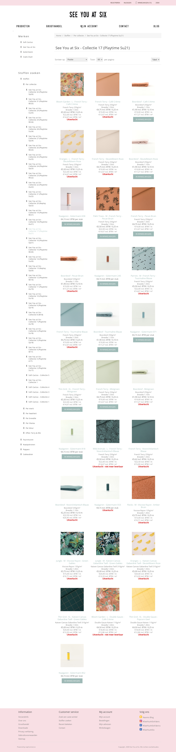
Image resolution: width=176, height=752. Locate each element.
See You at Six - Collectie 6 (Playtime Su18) (37, 331)
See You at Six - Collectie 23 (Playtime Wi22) (38, 175)
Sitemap (21, 739)
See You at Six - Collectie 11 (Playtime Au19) (38, 287)
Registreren (115, 3)
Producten (22, 26)
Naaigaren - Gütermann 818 (72, 449)
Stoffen (67, 35)
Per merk (30, 408)
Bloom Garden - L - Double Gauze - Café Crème (108, 618)
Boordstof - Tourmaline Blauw (108, 332)
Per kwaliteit (31, 413)
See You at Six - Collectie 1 (35, 381)
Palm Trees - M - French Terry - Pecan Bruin (107, 217)
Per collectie (79, 35)
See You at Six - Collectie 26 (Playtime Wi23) (38, 147)
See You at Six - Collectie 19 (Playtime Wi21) (38, 212)
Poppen (26, 449)
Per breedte (31, 418)
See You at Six (29, 47)
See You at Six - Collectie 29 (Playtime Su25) (38, 110)
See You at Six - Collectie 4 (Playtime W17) (37, 349)
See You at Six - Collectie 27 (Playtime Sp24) (38, 138)
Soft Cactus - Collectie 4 (39, 387)
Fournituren (28, 440)
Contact (124, 26)
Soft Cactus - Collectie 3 (39, 392)
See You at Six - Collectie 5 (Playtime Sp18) (37, 340)
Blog (157, 26)
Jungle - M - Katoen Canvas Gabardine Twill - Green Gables (107, 562)
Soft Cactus (28, 42)
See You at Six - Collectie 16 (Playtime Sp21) (38, 240)
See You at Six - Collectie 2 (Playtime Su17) (37, 368)
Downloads (23, 728)
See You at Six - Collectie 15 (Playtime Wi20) (38, 249)
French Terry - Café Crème (107, 101)
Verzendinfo (23, 717)
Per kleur (30, 428)
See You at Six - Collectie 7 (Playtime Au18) (37, 322)
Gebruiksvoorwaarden (27, 735)
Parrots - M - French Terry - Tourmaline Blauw (143, 277)
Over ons (22, 720)
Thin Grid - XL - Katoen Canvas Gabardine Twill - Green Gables (72, 618)
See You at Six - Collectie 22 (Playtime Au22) (38, 185)
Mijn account (89, 26)
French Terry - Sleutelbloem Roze (108, 159)
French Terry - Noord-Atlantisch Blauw (143, 450)
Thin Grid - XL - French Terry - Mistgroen (72, 390)
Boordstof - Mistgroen (143, 389)
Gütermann (28, 52)
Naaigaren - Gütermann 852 (72, 673)
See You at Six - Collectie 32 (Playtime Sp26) (38, 92)
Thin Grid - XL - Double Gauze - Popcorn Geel (143, 618)
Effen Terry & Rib (33, 433)
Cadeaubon (28, 454)
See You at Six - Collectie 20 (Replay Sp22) (37, 203)
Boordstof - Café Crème (143, 101)
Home (58, 35)
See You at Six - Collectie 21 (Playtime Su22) (38, 194)
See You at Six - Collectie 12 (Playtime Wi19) (38, 277)
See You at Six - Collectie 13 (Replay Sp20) (37, 268)
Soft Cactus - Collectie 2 (39, 397)
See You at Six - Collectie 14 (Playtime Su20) (38, 259)
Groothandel (54, 26)
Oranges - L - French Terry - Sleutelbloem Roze (72, 160)
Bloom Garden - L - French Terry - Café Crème (72, 102)
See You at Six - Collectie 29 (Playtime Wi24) (38, 120)
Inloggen (127, 3)
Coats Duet (28, 57)
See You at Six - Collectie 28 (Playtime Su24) (38, 129)
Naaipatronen (29, 445)
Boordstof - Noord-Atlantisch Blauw (72, 505)
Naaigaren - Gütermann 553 (107, 505)
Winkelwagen (104, 728)
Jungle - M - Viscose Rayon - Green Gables (72, 562)
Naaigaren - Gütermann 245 (107, 276)
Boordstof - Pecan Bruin (72, 276)
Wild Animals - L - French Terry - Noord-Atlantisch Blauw (108, 450)
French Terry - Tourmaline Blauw (72, 332)
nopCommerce (30, 747)
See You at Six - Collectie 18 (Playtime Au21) (38, 222)
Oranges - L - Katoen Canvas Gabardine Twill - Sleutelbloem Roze (143, 562)
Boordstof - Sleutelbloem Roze (143, 159)
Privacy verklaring (25, 731)
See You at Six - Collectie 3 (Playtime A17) (37, 359)
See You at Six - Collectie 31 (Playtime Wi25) (38, 101)
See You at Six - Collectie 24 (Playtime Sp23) (38, 166)
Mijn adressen (105, 724)
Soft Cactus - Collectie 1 (39, 402)
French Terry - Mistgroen (108, 389)
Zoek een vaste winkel (68, 717)
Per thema (30, 423)
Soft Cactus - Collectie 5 (39, 375)
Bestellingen (104, 720)
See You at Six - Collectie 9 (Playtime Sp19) (37, 305)
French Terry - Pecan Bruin (143, 216)
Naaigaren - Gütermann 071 (143, 332)
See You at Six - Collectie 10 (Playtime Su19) (38, 296)
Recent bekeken (65, 724)
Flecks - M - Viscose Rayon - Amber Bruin (143, 506)
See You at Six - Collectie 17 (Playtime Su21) (38, 231)
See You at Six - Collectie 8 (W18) (36, 313)
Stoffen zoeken (65, 720)
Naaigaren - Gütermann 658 (72, 216)
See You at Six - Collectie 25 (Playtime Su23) (38, 157)
